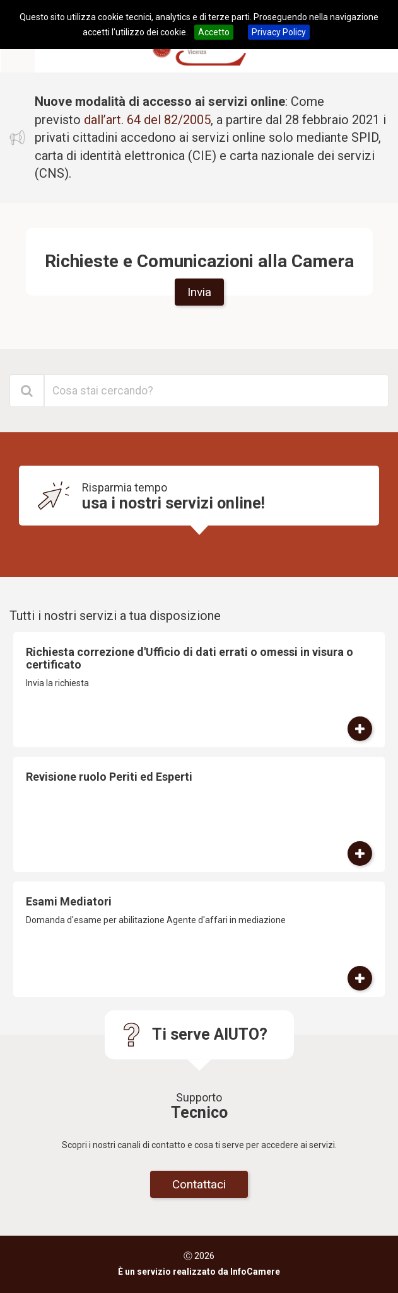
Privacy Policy (279, 32)
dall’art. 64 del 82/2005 (147, 119)
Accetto (214, 32)
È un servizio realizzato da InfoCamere (199, 1272)
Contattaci (199, 1184)
